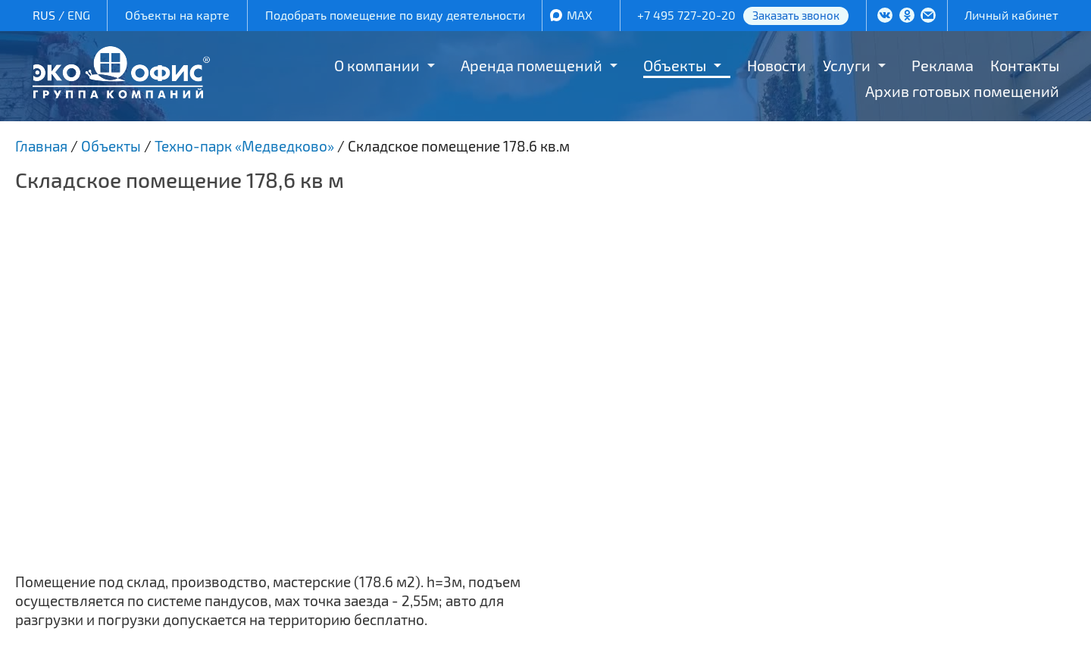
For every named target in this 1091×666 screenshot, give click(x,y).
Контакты (1024, 65)
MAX (579, 15)
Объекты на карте (177, 15)
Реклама (942, 65)
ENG (78, 15)
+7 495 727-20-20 (686, 15)
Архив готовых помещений (962, 91)
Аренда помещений (531, 65)
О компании (377, 65)
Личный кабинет (1011, 15)
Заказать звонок (795, 15)
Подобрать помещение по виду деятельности (395, 15)
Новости (776, 65)
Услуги (847, 65)
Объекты (674, 65)
